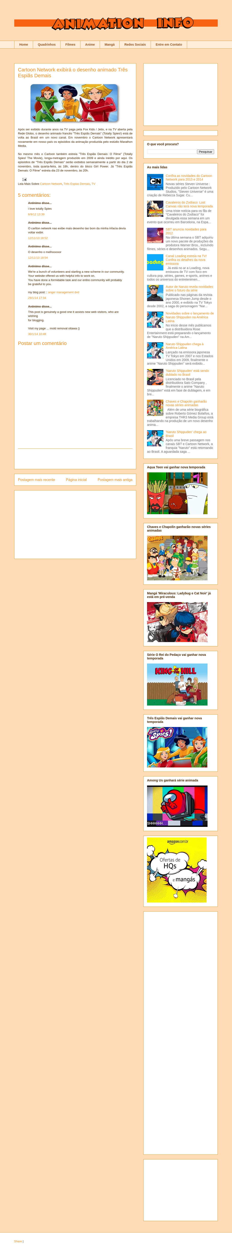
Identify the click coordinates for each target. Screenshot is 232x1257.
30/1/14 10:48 (37, 334)
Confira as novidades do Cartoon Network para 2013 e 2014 (189, 177)
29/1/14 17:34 (37, 298)
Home (23, 44)
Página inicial (76, 480)
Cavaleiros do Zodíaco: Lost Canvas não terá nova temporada (189, 204)
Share (18, 1241)
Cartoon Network (51, 183)
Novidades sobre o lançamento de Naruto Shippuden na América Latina (190, 317)
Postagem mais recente (36, 480)
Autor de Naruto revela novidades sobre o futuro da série (189, 288)
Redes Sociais (135, 44)
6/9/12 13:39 (36, 214)
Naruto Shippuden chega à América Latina (185, 346)
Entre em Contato (169, 44)
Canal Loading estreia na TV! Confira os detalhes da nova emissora (186, 259)
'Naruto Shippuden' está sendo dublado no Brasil (187, 372)
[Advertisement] (75, 459)
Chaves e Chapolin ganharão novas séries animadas (186, 403)
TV (93, 183)
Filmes (70, 44)
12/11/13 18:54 (38, 257)
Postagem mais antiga (115, 480)
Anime (90, 44)
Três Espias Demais (77, 183)
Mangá (110, 44)
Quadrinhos (47, 44)
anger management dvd (63, 292)
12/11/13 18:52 (38, 238)
